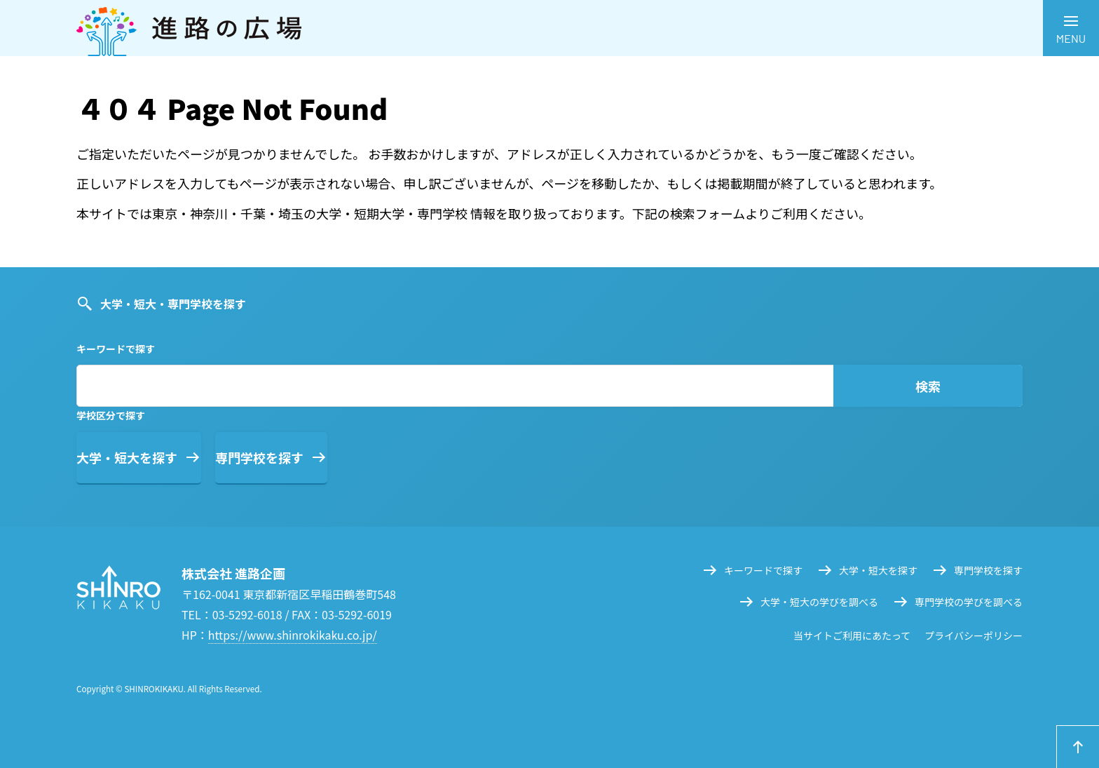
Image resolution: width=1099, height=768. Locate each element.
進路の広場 (549, 28)
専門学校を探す (259, 457)
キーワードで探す (763, 570)
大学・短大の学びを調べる (819, 602)
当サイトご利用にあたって (851, 635)
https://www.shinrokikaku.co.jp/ (292, 634)
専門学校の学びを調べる (969, 602)
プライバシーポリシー (973, 635)
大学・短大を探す (126, 457)
